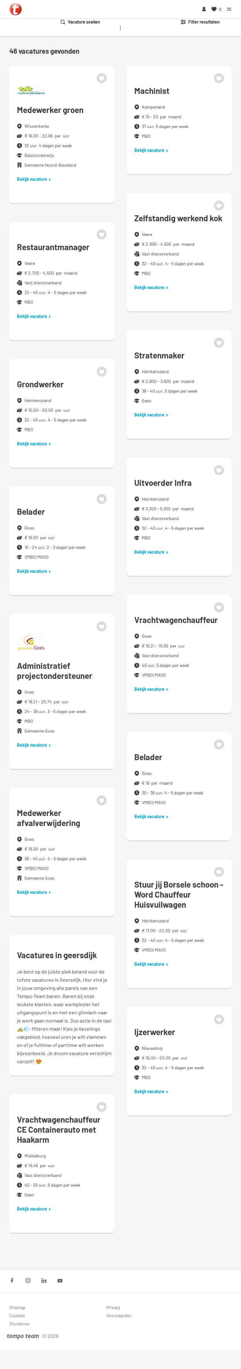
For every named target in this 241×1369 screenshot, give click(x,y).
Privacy (113, 1307)
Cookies (17, 1315)
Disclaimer (19, 1323)
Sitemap (17, 1307)
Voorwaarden (118, 1315)
